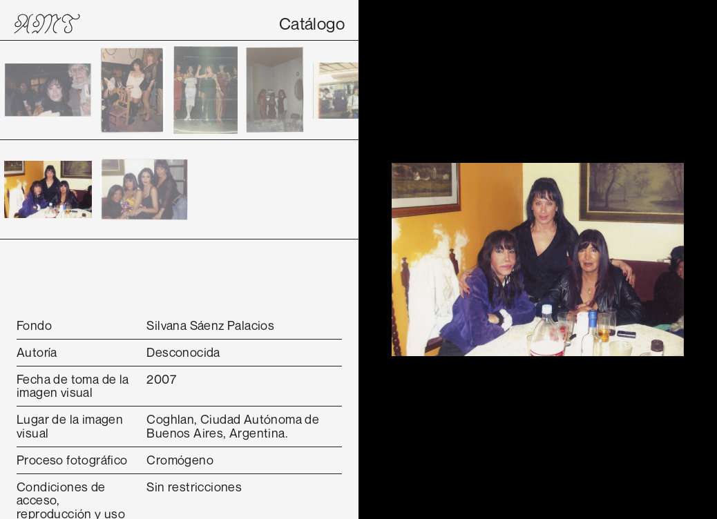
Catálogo (312, 23)
